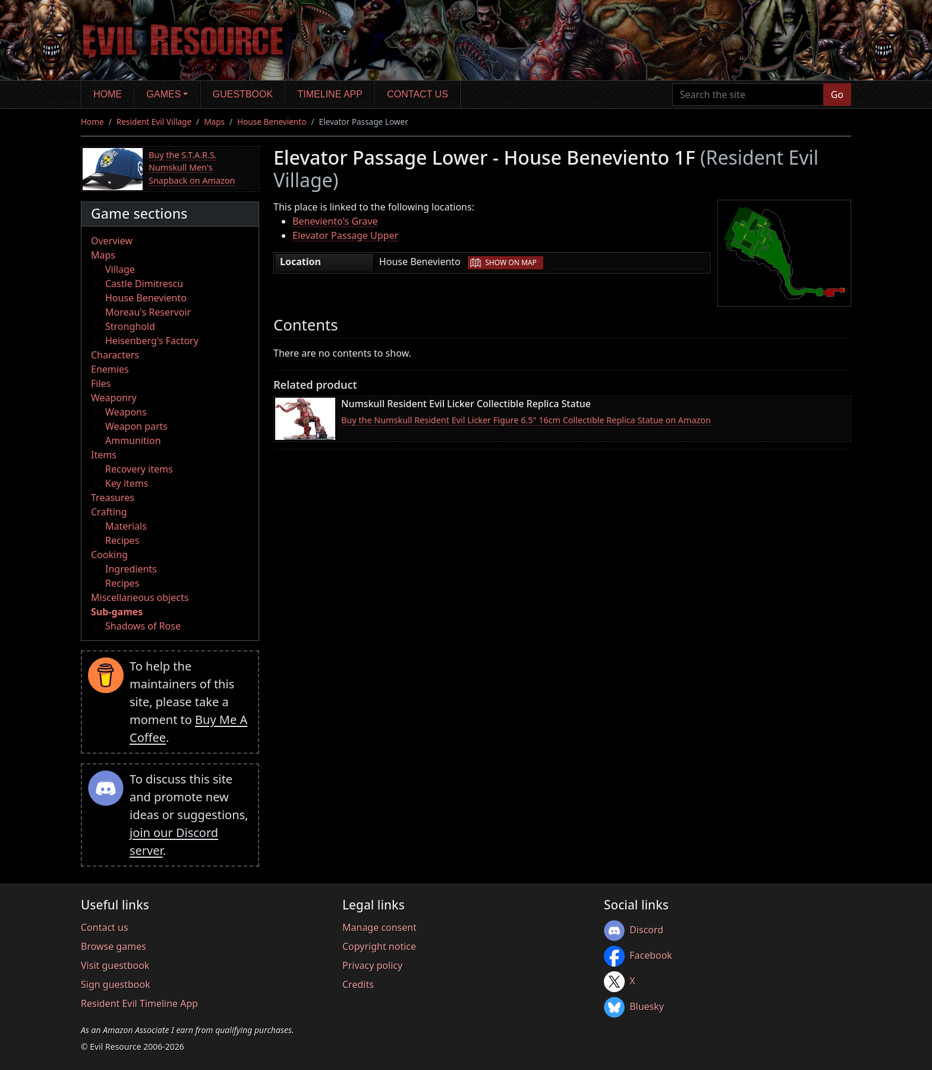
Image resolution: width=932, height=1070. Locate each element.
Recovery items (139, 469)
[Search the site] (748, 94)
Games (164, 94)
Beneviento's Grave (335, 221)
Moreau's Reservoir (148, 312)
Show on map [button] (510, 262)
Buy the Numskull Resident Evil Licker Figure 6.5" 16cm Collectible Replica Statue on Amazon (526, 420)
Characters (115, 354)
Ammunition (133, 440)
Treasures (112, 497)
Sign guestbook (115, 984)
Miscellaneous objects (139, 597)
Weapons (126, 411)
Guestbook (243, 94)
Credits (358, 984)
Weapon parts (136, 426)
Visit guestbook (115, 965)
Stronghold (130, 326)
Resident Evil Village (153, 121)
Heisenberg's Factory (152, 340)
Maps (214, 121)
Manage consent (379, 927)
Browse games (113, 946)
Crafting (109, 511)
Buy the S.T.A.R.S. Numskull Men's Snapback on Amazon (192, 167)
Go (837, 94)
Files (101, 383)
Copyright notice (379, 946)
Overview (112, 240)
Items (103, 454)
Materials (126, 526)
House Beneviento (271, 121)
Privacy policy (372, 965)
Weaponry (114, 397)
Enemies (110, 369)
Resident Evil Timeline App (139, 1003)
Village (120, 269)
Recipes (122, 540)
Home (107, 94)
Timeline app (330, 94)
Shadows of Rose (143, 625)
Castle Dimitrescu (144, 283)
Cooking (109, 554)
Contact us (417, 94)
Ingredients (131, 568)
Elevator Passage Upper (345, 235)
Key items (126, 483)
